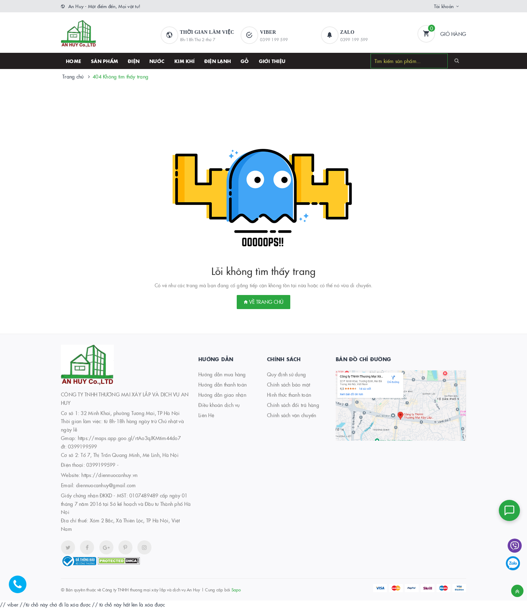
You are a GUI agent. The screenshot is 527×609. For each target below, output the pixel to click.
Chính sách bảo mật (288, 384)
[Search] (456, 61)
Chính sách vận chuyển (291, 415)
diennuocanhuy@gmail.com (106, 485)
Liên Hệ (206, 415)
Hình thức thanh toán (289, 394)
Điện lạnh (217, 61)
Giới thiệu (272, 61)
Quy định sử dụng (286, 374)
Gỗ (245, 61)
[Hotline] (21, 588)
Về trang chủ (263, 301)
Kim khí (184, 61)
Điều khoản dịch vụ (219, 404)
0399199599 (101, 464)
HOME (73, 61)
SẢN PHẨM (104, 61)
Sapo (236, 589)
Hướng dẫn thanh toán (222, 384)
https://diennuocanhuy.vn (109, 474)
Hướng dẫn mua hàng (222, 374)
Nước (157, 61)
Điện (134, 61)
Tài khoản (444, 6)
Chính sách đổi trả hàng (293, 404)
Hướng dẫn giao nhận (222, 394)
